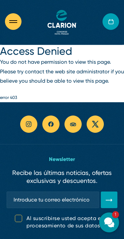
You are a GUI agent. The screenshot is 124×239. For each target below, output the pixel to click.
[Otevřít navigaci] (16, 21)
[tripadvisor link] (73, 124)
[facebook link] (51, 124)
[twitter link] (95, 124)
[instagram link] (28, 124)
